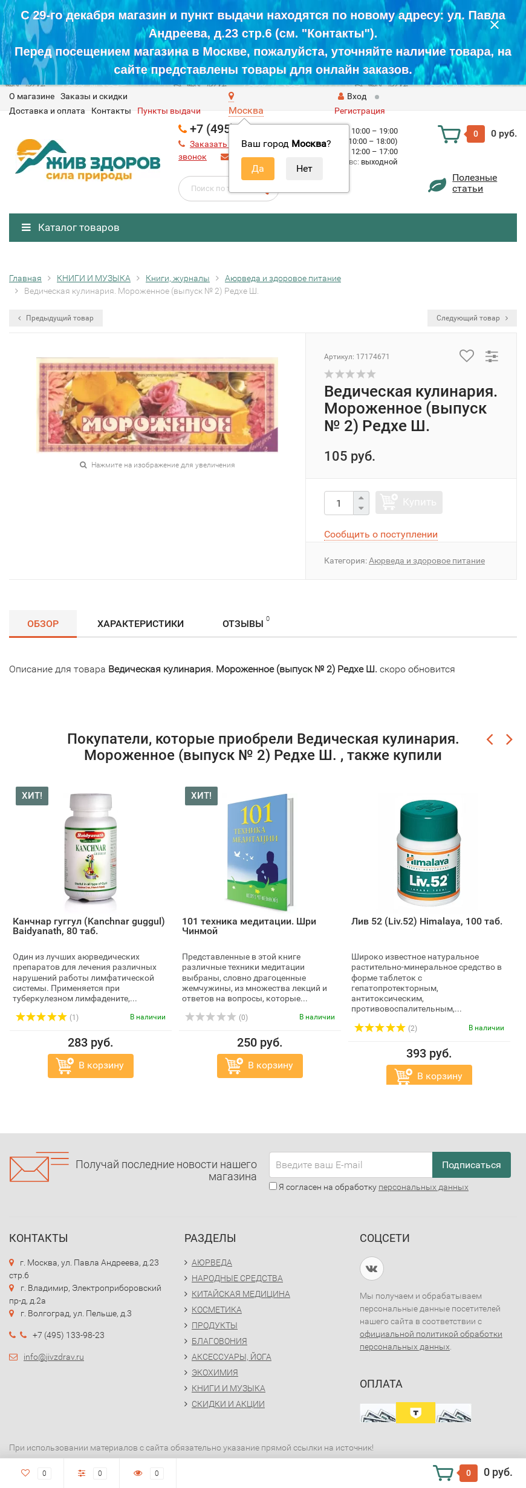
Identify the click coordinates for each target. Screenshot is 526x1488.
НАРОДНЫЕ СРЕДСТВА (237, 1278)
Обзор (43, 623)
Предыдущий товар (56, 318)
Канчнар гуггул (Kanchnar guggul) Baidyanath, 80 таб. (89, 926)
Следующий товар (472, 318)
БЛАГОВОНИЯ (219, 1341)
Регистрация (359, 110)
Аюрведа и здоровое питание (427, 560)
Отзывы (246, 621)
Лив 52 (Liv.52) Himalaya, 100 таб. (426, 921)
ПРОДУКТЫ (215, 1325)
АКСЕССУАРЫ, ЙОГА (231, 1357)
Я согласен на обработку (369, 1187)
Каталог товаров (71, 227)
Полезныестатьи (474, 183)
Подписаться (471, 1165)
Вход (352, 96)
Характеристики (140, 623)
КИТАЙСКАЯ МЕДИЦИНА (241, 1294)
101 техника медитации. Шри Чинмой (249, 926)
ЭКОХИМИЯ (215, 1372)
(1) (47, 1017)
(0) (216, 1017)
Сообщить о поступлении (381, 534)
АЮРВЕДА (212, 1262)
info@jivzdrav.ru (54, 1357)
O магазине (31, 96)
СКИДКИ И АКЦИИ (228, 1404)
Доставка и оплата (47, 110)
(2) (385, 1028)
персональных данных (423, 1187)
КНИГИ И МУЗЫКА (228, 1388)
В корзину (101, 1065)
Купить (420, 502)
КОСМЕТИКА (217, 1309)
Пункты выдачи (169, 110)
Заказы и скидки (94, 96)
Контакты (111, 110)
